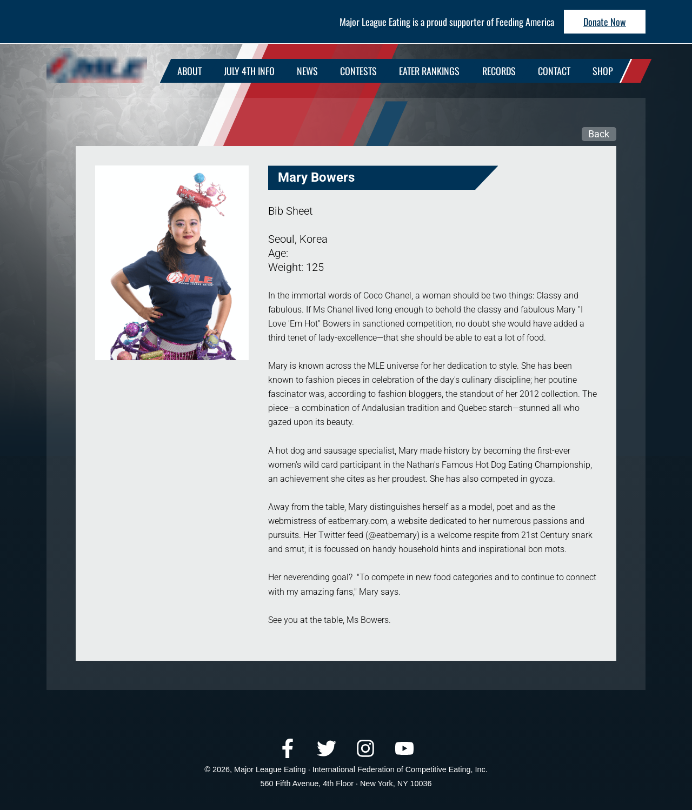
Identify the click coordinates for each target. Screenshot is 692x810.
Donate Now (604, 22)
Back (598, 134)
